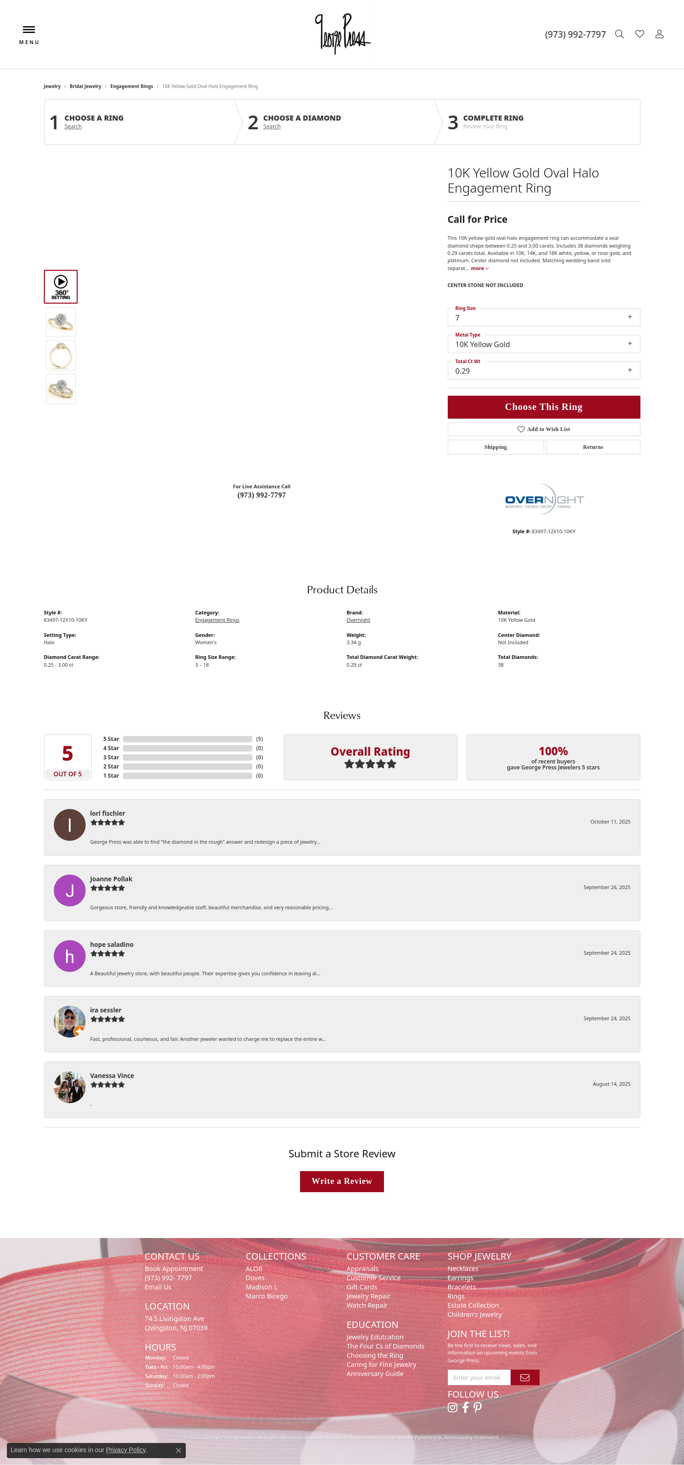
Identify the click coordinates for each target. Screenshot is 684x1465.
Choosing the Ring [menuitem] (375, 1355)
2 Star (111, 766)
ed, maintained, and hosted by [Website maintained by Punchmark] (378, 1437)
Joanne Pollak (111, 878)
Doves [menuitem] (255, 1277)
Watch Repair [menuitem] (367, 1305)
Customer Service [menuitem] (374, 1277)
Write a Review (341, 1181)
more (480, 268)
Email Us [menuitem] (158, 1287)
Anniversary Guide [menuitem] (375, 1373)
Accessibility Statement (472, 1437)
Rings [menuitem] (456, 1296)
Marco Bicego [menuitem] (267, 1296)
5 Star (111, 739)
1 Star (111, 775)
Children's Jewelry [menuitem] (475, 1314)
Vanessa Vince (112, 1075)
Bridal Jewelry (85, 86)
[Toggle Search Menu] (620, 34)
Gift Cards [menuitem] (362, 1287)
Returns (593, 447)
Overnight (359, 619)
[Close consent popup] (178, 1450)
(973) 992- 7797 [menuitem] (168, 1277)
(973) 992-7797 (262, 495)
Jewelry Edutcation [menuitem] (375, 1336)
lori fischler (107, 813)
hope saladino (112, 944)
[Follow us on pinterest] (477, 1407)
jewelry (52, 86)
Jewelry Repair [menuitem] (369, 1296)
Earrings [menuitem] (460, 1277)
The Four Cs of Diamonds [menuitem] (386, 1346)
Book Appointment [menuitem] (174, 1268)
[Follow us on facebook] (465, 1407)
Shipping (495, 447)
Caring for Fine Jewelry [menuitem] (382, 1364)
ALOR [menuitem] (254, 1268)
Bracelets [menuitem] (462, 1287)
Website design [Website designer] (323, 1437)
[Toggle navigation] (28, 34)
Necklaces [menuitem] (463, 1268)
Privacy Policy (125, 1450)
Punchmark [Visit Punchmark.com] (428, 1437)
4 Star (111, 748)
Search (73, 126)
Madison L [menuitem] (262, 1287)
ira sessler (106, 1010)
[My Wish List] (640, 34)
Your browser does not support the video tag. (262, 234)
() (259, 739)
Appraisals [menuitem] (363, 1268)
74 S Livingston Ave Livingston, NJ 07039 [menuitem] (176, 1323)
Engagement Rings (132, 86)
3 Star (111, 757)
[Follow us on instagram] (452, 1407)
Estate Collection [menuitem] (473, 1305)
